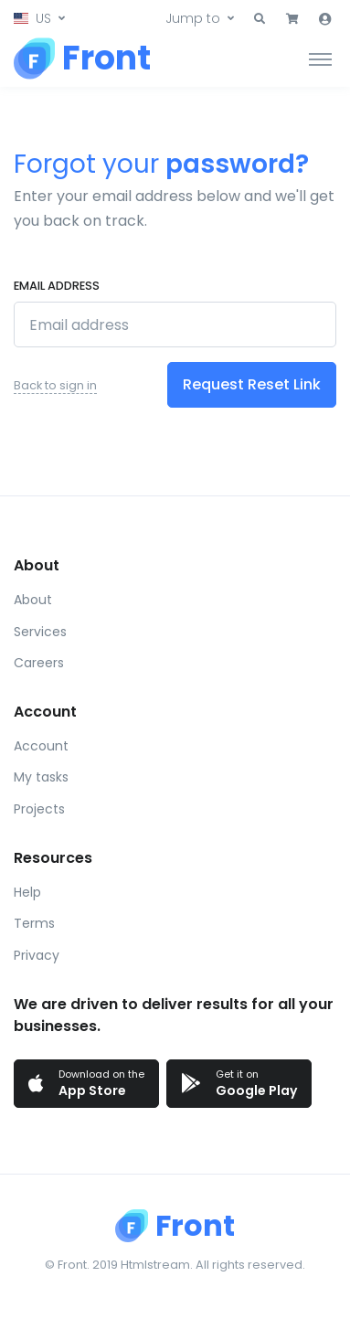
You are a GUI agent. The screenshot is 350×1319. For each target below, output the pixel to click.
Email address (57, 285)
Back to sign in (55, 385)
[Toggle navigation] (320, 58)
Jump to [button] (192, 18)
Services (40, 631)
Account (41, 746)
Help (27, 892)
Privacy (36, 955)
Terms (34, 923)
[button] (39, 18)
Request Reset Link (252, 384)
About (33, 599)
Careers (39, 663)
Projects (39, 809)
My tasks (41, 777)
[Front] (82, 58)
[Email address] (175, 324)
